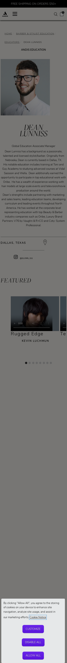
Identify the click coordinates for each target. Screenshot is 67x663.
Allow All (33, 655)
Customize (33, 629)
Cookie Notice (38, 617)
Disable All (33, 642)
